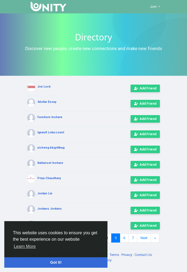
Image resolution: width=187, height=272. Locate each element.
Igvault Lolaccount (50, 132)
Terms (115, 255)
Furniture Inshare (49, 117)
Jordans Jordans (49, 208)
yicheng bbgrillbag (50, 147)
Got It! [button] (56, 262)
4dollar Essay (46, 102)
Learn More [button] (25, 246)
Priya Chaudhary (49, 178)
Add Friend (145, 88)
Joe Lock (44, 86)
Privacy (127, 255)
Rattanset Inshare (50, 163)
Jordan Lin (44, 193)
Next (144, 238)
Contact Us (144, 255)
